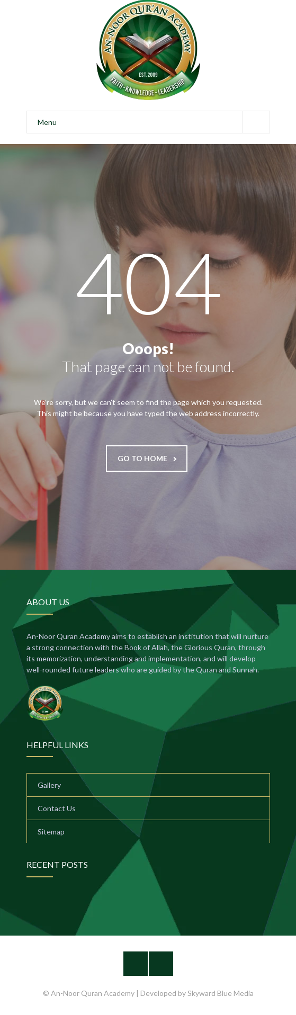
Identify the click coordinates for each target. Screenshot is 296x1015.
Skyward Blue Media (220, 993)
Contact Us (57, 808)
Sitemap (51, 831)
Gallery (49, 784)
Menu (154, 122)
